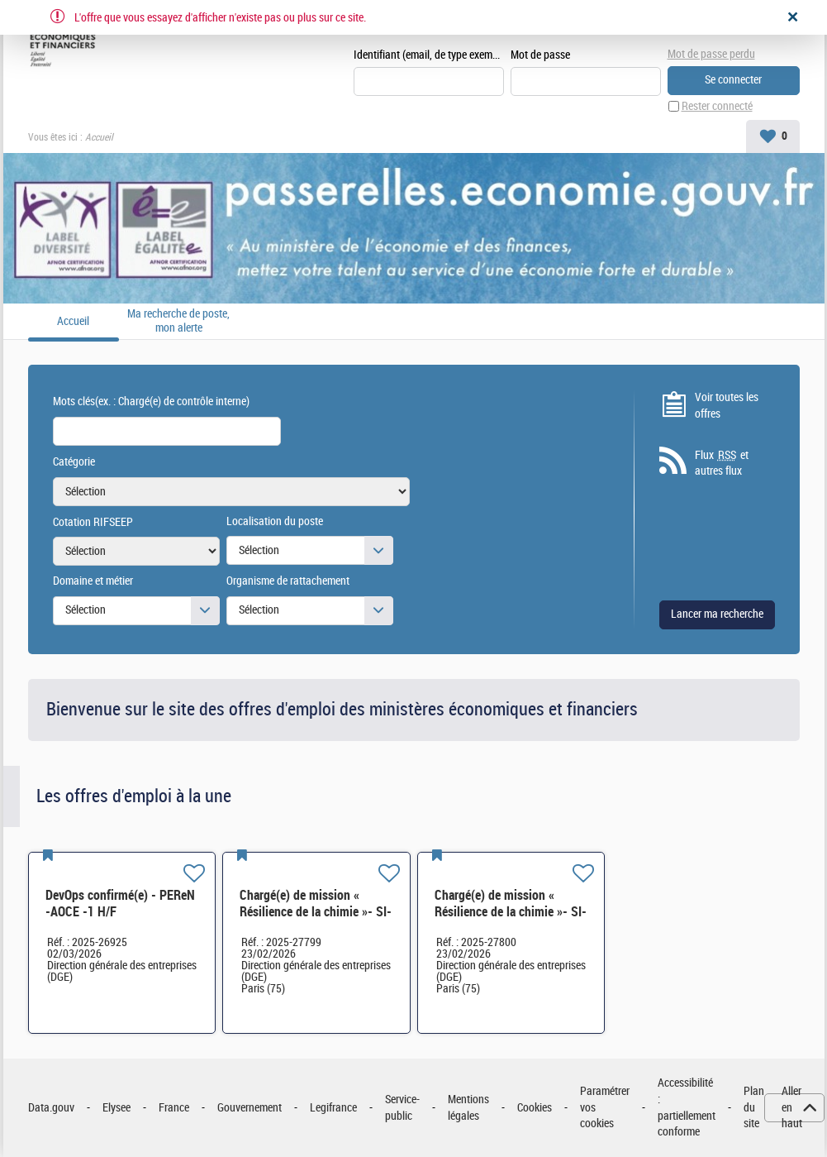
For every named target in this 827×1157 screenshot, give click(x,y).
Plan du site (754, 1107)
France (174, 1108)
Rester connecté (717, 106)
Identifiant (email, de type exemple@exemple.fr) (429, 55)
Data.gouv (51, 1108)
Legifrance (333, 1108)
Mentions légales (468, 1107)
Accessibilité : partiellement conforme (686, 1107)
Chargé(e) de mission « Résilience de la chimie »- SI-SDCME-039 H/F (316, 911)
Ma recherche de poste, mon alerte (178, 321)
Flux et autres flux (722, 463)
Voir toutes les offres (726, 405)
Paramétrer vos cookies (605, 1107)
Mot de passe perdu (711, 54)
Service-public (402, 1107)
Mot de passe (540, 55)
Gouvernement (249, 1108)
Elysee (116, 1108)
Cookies (534, 1108)
